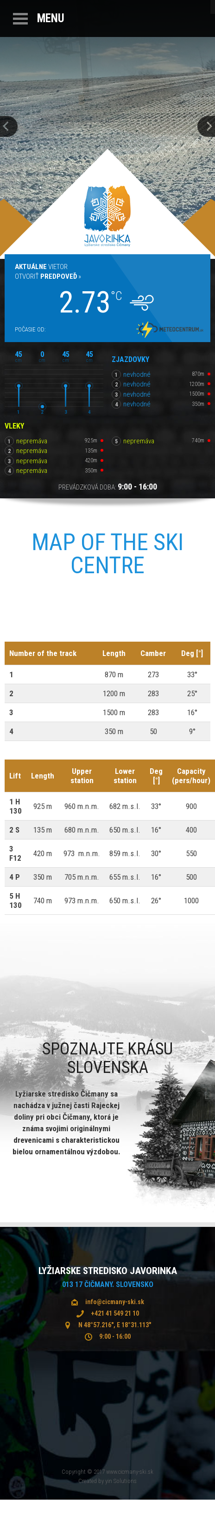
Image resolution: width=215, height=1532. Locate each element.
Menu (50, 18)
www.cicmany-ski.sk (129, 1471)
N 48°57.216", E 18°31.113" (114, 1325)
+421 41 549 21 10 (115, 1313)
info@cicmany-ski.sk (114, 1301)
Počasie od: (30, 329)
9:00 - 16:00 (115, 1336)
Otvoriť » (48, 276)
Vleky (14, 426)
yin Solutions (121, 1480)
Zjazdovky (130, 359)
